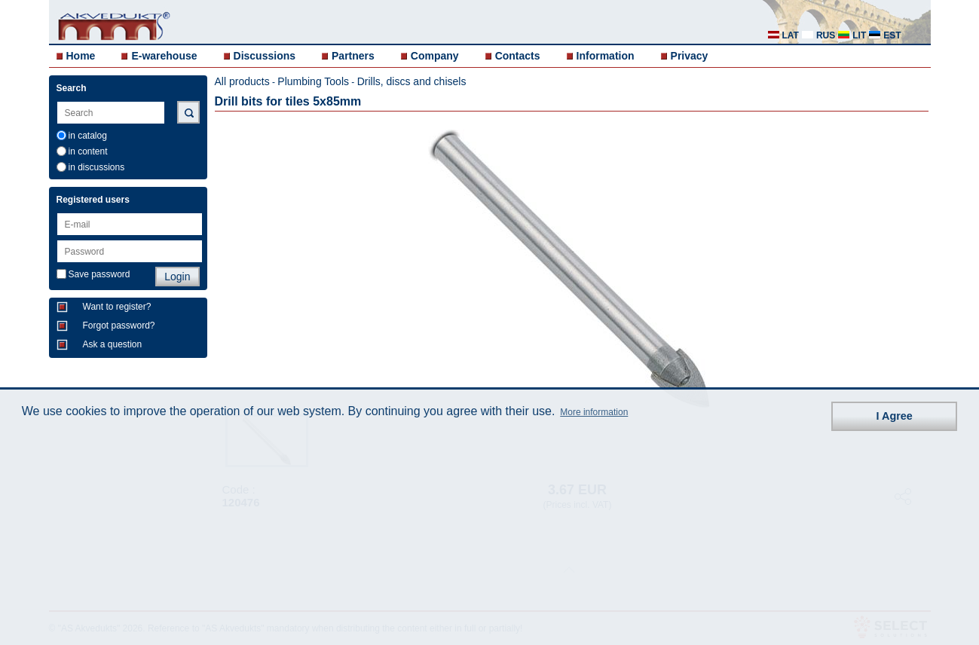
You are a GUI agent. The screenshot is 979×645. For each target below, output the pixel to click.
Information (606, 56)
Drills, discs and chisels (412, 81)
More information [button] (594, 412)
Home (81, 56)
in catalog (88, 135)
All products (242, 81)
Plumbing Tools (313, 81)
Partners (353, 56)
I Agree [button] (895, 416)
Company (435, 56)
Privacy (689, 56)
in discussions (97, 167)
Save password (99, 274)
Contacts (517, 56)
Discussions (264, 56)
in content (88, 151)
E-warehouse (164, 56)
